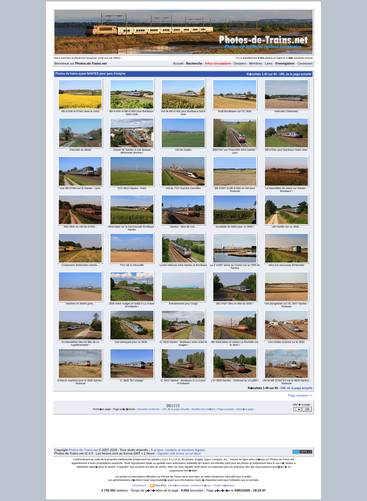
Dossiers (240, 63)
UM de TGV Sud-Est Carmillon (183, 188)
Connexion (305, 63)
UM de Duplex (183, 149)
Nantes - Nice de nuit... (183, 226)
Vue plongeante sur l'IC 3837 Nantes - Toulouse (286, 305)
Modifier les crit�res (203, 409)
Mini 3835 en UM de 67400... (80, 226)
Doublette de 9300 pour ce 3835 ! (235, 226)
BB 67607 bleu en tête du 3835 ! (234, 303)
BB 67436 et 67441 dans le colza (80, 111)
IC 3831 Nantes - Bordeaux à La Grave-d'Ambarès (183, 382)
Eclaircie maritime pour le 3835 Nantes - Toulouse (80, 382)
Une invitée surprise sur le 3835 (286, 342)
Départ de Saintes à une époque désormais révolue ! (132, 151)
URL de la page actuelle (295, 74)
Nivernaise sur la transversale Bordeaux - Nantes (131, 228)
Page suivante (225, 409)
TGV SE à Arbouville (132, 265)
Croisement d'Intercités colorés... (80, 265)
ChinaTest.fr (139, 485)
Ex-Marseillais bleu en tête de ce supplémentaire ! (80, 343)
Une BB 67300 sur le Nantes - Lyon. (80, 188)
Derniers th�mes (201, 485)
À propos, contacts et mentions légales (178, 450)
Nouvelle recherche (148, 409)
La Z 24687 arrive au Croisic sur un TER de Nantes (234, 266)
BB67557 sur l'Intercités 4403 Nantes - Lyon (235, 151)
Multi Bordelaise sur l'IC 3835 (235, 111)
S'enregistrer (284, 63)
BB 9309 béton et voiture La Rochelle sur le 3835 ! (234, 343)
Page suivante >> (300, 395)
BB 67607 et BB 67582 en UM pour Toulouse (235, 190)
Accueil (178, 63)
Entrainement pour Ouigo (183, 303)
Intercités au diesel (80, 149)
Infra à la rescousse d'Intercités (286, 265)
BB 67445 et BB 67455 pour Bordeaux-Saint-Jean (132, 113)
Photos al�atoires (224, 485)
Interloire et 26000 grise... (80, 303)
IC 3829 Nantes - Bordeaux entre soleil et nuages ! (183, 343)
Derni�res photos (178, 485)
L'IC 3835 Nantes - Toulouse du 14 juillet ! (235, 380)
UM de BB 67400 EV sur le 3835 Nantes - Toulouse (286, 382)
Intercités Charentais (286, 111)
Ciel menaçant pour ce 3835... (132, 342)
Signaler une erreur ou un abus (179, 453)
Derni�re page (244, 409)
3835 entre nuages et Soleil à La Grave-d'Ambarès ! (132, 305)
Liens (268, 63)
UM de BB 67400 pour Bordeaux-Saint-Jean (183, 113)
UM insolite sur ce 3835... (286, 226)
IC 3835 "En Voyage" (132, 380)
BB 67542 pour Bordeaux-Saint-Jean (286, 149)
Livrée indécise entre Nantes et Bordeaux (183, 265)
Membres (255, 63)
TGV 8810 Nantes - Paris (132, 188)
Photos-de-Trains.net (83, 450)
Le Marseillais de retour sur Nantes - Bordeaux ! (286, 190)
